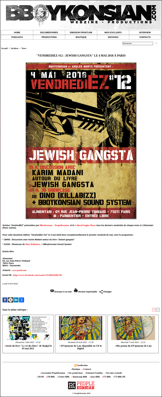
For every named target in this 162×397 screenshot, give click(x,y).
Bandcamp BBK (79, 377)
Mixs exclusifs (113, 32)
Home (17, 32)
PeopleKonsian (62, 225)
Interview (145, 32)
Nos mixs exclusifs (113, 373)
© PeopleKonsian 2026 (81, 393)
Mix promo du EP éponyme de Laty (133, 346)
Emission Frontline (81, 32)
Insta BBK (94, 377)
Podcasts (17, 37)
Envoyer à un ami (61, 292)
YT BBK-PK (119, 377)
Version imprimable (85, 292)
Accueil (4, 48)
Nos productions (75, 373)
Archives (113, 37)
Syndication (82, 365)
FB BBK (50, 377)
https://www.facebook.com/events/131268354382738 (37, 275)
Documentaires (49, 32)
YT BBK (106, 377)
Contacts (86, 369)
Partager (105, 292)
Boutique (81, 37)
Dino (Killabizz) (32, 244)
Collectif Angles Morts (85, 225)
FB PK (41, 377)
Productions (49, 37)
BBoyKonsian (45, 225)
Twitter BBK (63, 377)
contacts (145, 37)
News (24, 48)
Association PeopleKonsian (53, 373)
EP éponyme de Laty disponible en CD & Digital (80, 347)
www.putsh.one (19, 270)
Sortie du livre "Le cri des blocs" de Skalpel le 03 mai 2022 (28, 347)
